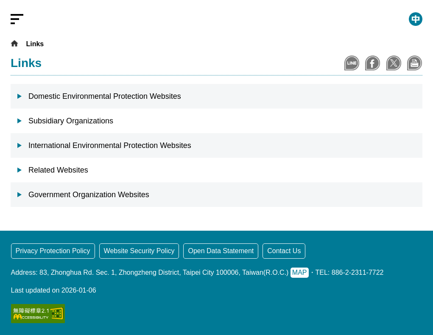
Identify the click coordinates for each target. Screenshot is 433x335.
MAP (299, 272)
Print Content (414, 63)
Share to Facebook (372, 63)
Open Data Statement (221, 250)
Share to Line (351, 63)
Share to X (393, 63)
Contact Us (284, 250)
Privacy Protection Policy (53, 250)
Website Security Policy (139, 250)
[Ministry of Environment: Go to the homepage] (216, 19)
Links (35, 43)
